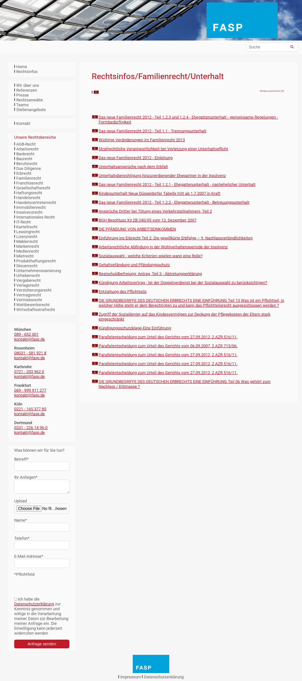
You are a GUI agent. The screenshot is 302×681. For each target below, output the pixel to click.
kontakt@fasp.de (29, 339)
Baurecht (24, 158)
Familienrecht (28, 178)
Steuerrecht (27, 265)
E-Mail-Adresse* (41, 562)
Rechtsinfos (27, 71)
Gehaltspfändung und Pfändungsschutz (134, 264)
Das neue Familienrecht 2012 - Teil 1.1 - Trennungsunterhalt (152, 131)
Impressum (130, 678)
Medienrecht (27, 251)
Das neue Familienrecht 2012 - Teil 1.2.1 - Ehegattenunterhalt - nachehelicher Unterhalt (177, 184)
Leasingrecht (28, 231)
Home (21, 66)
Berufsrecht (26, 163)
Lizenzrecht (26, 236)
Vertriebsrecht (29, 299)
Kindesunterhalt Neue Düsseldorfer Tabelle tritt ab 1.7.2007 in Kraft (159, 193)
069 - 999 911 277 (30, 390)
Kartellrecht (27, 226)
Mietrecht (25, 256)
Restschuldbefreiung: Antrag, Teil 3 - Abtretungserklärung (150, 273)
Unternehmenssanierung (38, 270)
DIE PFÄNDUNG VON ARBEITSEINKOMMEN (137, 229)
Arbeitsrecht (27, 149)
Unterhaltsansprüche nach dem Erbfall (133, 166)
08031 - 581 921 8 (30, 353)
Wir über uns (27, 85)
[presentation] (45, 586)
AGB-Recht (26, 144)
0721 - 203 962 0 (29, 371)
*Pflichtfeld (24, 576)
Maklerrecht (27, 241)
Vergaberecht (28, 280)
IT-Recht (23, 222)
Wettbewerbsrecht (33, 304)
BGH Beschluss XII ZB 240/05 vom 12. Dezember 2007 (147, 220)
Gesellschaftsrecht (33, 188)
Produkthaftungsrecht (36, 260)
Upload (41, 507)
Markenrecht (27, 246)
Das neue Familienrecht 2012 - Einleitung (136, 157)
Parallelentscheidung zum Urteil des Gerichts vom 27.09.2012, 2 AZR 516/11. (168, 337)
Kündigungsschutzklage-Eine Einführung (135, 328)
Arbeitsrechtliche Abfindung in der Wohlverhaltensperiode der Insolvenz (163, 247)
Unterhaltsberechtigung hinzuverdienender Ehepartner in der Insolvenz (162, 175)
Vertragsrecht (28, 295)
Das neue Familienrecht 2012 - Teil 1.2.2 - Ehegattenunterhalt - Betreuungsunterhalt (174, 202)
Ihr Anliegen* (41, 485)
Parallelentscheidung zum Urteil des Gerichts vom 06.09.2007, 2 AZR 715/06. (168, 345)
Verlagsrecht (27, 285)
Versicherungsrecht (34, 290)
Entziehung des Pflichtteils (123, 291)
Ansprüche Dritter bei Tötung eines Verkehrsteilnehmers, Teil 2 (155, 211)
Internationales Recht (35, 217)
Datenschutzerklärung (34, 605)
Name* (41, 526)
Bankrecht (25, 153)
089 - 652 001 (26, 334)
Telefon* (41, 544)
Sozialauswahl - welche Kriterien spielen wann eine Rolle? (151, 255)
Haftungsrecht (29, 192)
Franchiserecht (29, 183)
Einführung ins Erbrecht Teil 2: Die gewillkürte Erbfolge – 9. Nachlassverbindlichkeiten (176, 238)
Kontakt (23, 123)
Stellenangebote (31, 109)
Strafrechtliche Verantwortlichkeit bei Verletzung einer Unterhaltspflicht (163, 148)
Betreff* (41, 464)
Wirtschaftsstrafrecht (35, 309)
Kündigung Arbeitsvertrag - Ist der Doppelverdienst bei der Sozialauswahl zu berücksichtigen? (183, 282)
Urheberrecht (28, 275)
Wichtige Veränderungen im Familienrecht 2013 (142, 139)
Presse (22, 95)
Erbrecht (23, 173)
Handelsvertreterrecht (36, 202)
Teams (22, 104)
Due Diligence (28, 168)
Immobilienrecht (31, 207)
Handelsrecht (28, 197)
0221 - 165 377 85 (30, 408)
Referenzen (26, 90)
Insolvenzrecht (29, 212)
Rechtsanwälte (29, 100)
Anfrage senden (41, 645)
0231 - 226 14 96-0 (30, 427)
